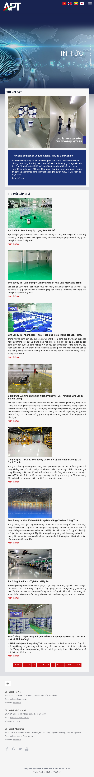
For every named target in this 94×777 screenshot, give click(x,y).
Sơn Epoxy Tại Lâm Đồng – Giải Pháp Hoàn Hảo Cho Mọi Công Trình (44, 282)
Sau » (69, 665)
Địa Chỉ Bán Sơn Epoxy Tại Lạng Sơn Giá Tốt (31, 230)
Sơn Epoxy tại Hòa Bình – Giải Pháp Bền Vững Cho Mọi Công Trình (43, 520)
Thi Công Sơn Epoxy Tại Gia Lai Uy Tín (28, 581)
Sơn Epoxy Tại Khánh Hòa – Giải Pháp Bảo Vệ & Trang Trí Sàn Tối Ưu (45, 334)
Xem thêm (90, 49)
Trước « (17, 665)
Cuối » (77, 665)
